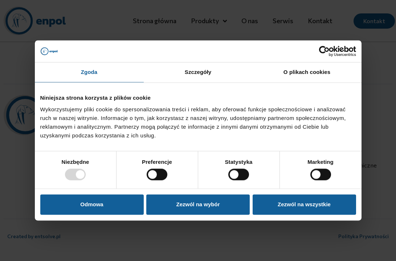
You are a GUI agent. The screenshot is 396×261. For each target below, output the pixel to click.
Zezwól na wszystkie (304, 204)
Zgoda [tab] (89, 72)
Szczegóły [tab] (198, 72)
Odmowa (91, 204)
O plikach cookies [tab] (306, 72)
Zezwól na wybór (198, 204)
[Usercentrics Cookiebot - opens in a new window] (324, 51)
